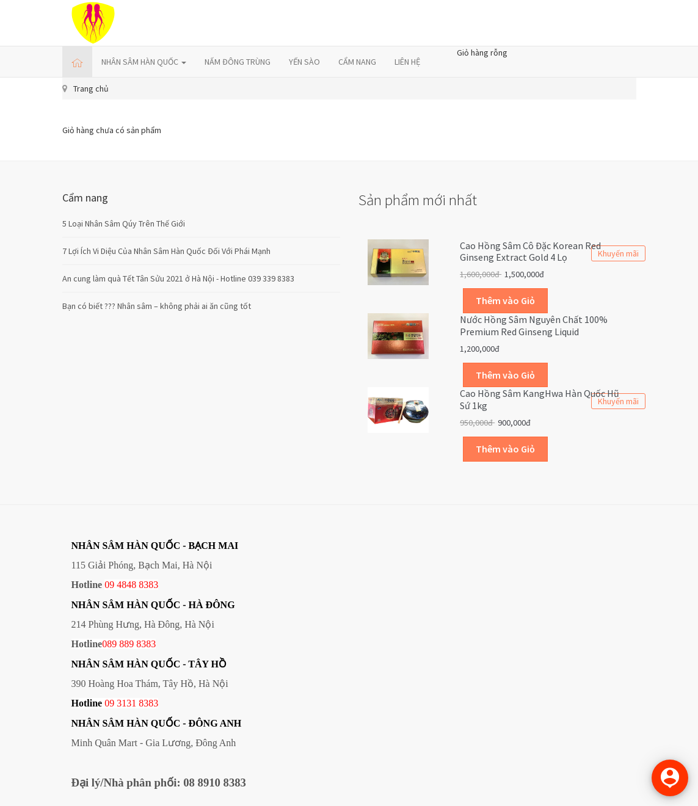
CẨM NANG (357, 61)
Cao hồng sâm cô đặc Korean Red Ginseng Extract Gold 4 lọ (530, 251)
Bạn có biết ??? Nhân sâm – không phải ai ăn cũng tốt (156, 305)
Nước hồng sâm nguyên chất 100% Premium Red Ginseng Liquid (534, 325)
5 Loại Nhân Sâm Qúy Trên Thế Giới (123, 223)
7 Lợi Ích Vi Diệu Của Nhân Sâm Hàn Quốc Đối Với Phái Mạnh (166, 250)
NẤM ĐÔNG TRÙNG (238, 61)
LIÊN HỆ (407, 61)
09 (109, 703)
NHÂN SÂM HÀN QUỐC (143, 61)
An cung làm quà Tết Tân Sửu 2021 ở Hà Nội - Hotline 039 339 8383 (178, 278)
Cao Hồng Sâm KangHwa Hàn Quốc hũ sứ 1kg (539, 399)
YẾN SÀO (304, 61)
